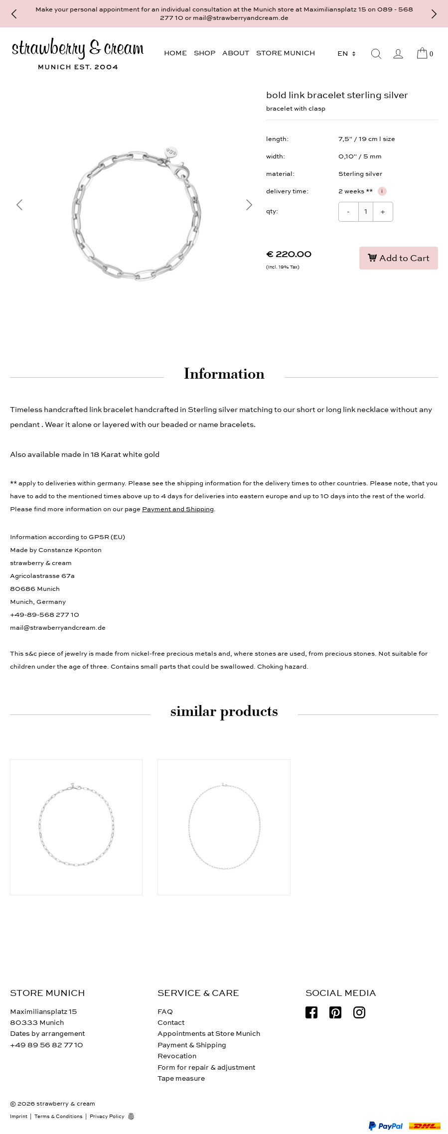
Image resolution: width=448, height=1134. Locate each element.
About (235, 53)
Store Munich (285, 53)
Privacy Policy (107, 1117)
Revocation (176, 1056)
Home (175, 53)
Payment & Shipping (191, 1045)
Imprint (18, 1117)
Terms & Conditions (58, 1117)
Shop (204, 53)
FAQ (165, 1011)
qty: (272, 211)
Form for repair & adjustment (206, 1067)
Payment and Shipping (178, 509)
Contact (170, 1022)
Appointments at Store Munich (208, 1033)
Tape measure (181, 1078)
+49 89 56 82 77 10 (46, 1045)
